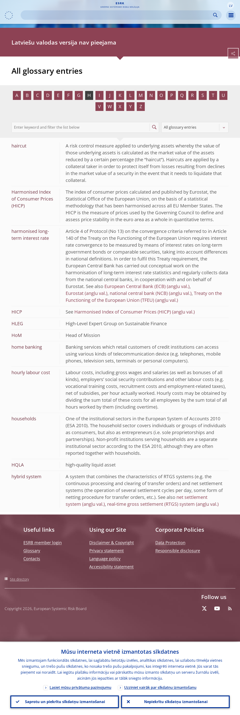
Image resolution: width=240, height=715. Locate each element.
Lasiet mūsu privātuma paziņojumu (80, 686)
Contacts (31, 558)
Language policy (104, 558)
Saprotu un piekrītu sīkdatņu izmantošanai (65, 701)
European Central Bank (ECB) (135, 286)
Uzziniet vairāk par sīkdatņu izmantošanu (160, 686)
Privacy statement (106, 550)
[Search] (117, 15)
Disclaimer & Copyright (111, 542)
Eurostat (75, 293)
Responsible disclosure (177, 550)
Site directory (19, 579)
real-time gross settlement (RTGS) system (151, 504)
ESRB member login (42, 542)
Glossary (31, 550)
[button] (230, 5)
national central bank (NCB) (139, 293)
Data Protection (170, 542)
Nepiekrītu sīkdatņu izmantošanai (175, 701)
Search (215, 15)
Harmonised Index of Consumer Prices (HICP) (122, 312)
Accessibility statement (111, 566)
